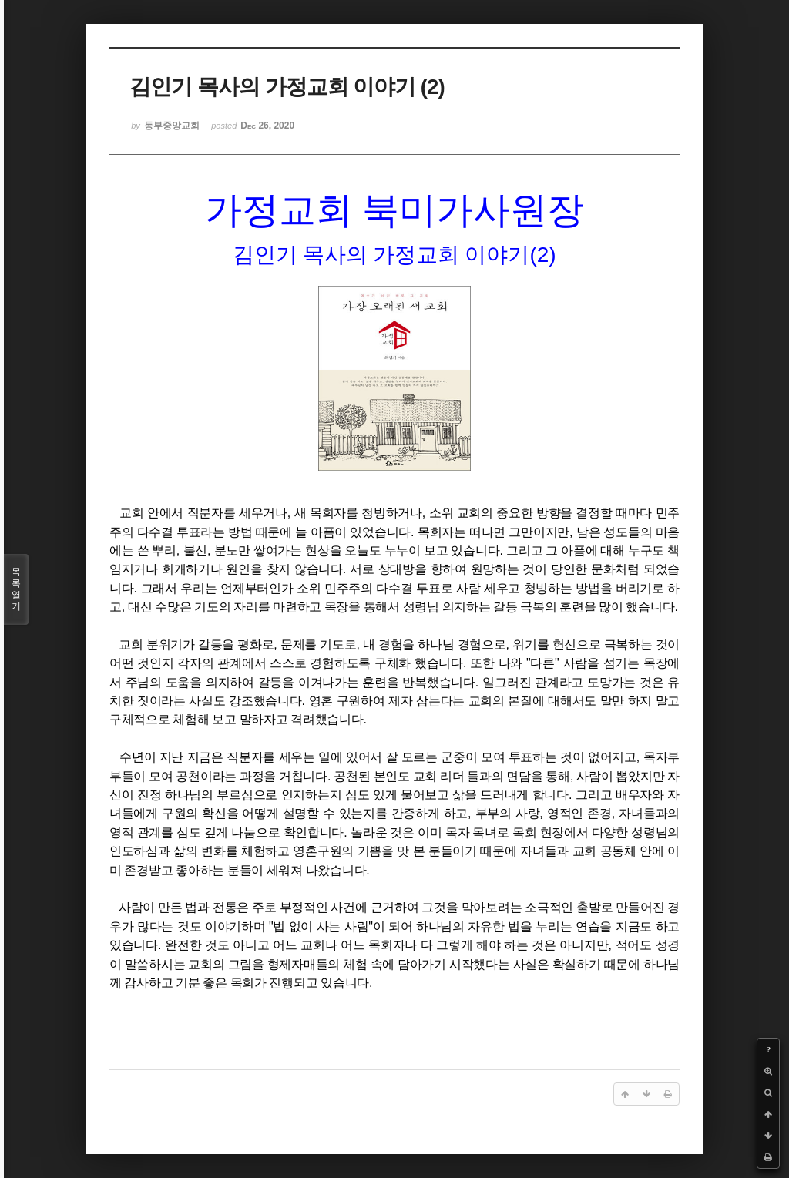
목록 (16, 589)
